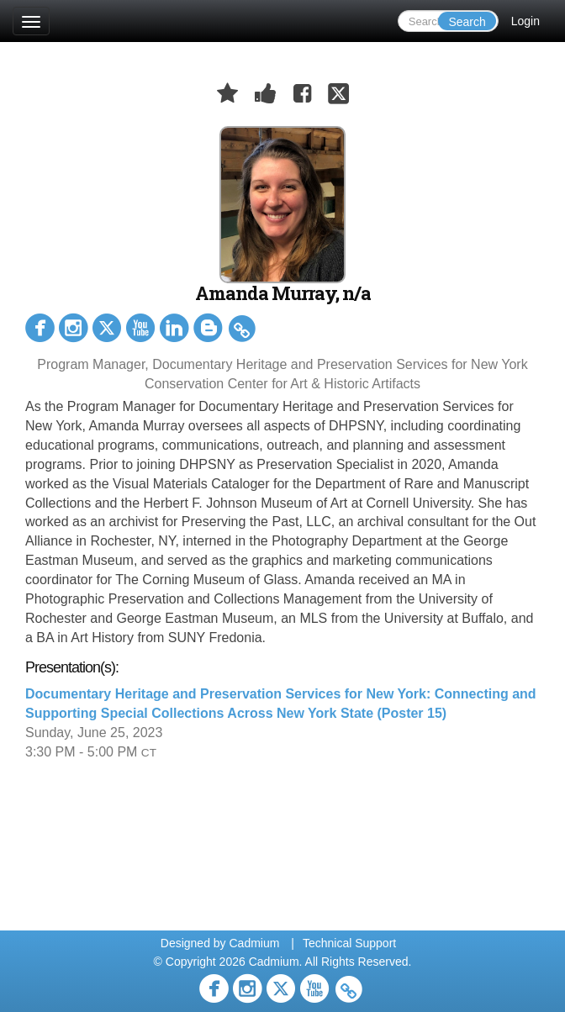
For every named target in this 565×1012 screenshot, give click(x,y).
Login (525, 21)
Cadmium (254, 943)
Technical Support (349, 943)
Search (466, 22)
